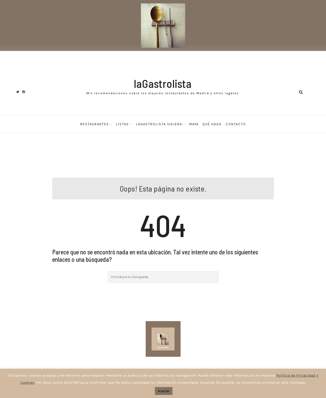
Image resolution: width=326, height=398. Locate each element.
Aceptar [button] (163, 391)
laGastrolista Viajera (159, 124)
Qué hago (212, 124)
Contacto (236, 124)
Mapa (194, 124)
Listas (122, 124)
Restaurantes (94, 124)
